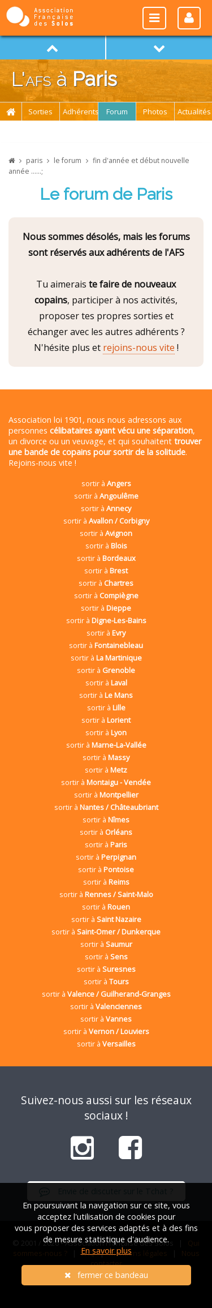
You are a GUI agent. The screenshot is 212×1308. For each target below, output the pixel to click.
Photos (155, 111)
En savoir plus (106, 1250)
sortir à (106, 483)
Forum (117, 111)
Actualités (194, 111)
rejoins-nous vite (139, 347)
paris (34, 160)
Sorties (40, 111)
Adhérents (80, 111)
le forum (67, 160)
